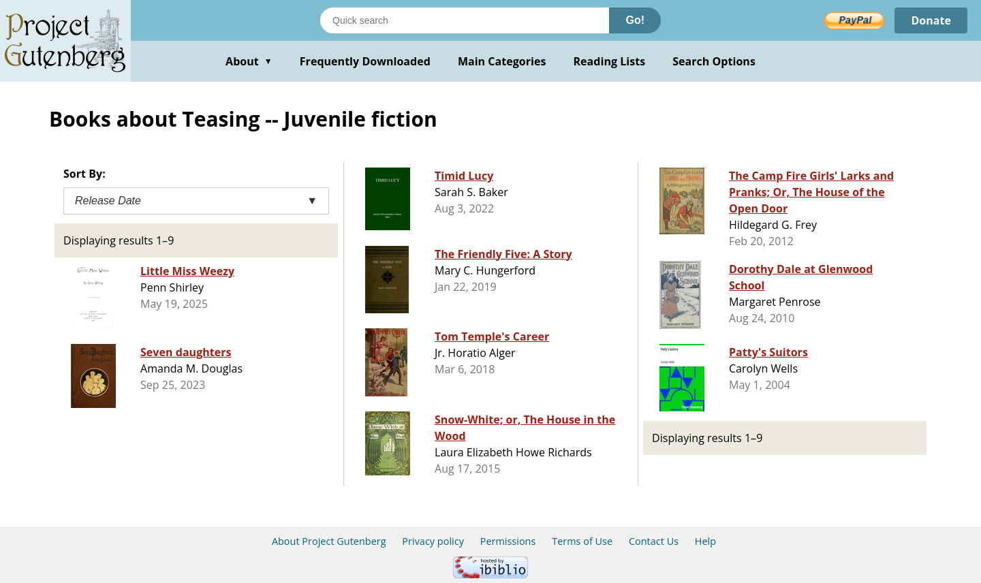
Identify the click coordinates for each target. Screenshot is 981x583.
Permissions (508, 541)
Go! (634, 20)
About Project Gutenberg (329, 541)
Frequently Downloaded (365, 61)
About (248, 61)
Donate (931, 20)
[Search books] (464, 20)
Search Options (714, 61)
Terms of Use (582, 541)
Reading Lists (610, 61)
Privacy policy (433, 541)
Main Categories (502, 61)
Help (705, 541)
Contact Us (654, 541)
